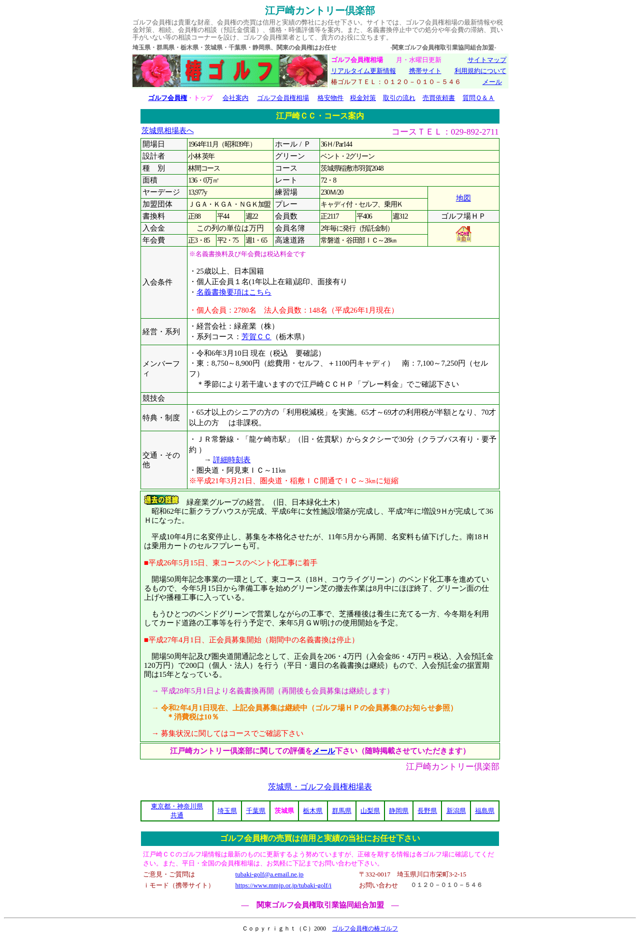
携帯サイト (425, 71)
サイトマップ (487, 60)
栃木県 (312, 810)
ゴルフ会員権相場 (283, 98)
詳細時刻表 (231, 460)
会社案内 (235, 98)
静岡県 (398, 810)
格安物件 (331, 98)
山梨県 (370, 810)
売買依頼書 (438, 98)
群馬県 (342, 810)
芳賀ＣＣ (257, 337)
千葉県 (256, 810)
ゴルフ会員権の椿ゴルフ (365, 928)
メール (492, 82)
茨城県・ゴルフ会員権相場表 (320, 786)
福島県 (484, 810)
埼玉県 (227, 810)
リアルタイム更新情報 (363, 71)
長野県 (427, 810)
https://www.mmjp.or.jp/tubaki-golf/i (284, 885)
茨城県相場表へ (168, 131)
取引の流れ (399, 98)
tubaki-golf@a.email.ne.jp (270, 874)
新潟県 (456, 810)
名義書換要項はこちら (234, 292)
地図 (463, 198)
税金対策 (363, 98)
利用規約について (480, 71)
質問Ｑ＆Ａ (478, 98)
